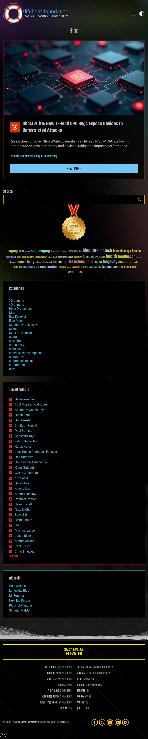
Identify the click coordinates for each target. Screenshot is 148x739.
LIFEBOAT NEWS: (85, 667)
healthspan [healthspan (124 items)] (126, 256)
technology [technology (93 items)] (110, 267)
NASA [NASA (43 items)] (121, 262)
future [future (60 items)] (86, 257)
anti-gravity (16, 345)
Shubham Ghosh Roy (29, 410)
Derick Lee (22, 483)
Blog (74, 31)
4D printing (16, 304)
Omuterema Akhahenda (31, 462)
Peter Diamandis (20, 309)
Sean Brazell (23, 504)
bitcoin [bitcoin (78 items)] (136, 251)
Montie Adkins (24, 541)
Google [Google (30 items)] (102, 257)
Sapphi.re (64, 722)
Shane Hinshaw (25, 494)
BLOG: (79, 679)
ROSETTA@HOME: (49, 702)
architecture (17, 349)
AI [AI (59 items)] (20, 251)
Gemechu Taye (25, 436)
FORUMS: (64, 708)
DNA (12, 313)
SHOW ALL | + (15, 556)
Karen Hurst (23, 446)
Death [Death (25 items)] (55, 257)
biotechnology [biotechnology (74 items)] (122, 251)
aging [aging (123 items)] (13, 251)
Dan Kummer (24, 457)
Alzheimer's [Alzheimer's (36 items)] (27, 251)
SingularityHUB (19, 610)
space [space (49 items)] (84, 267)
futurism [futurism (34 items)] (94, 257)
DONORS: (61, 685)
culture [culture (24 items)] (50, 257)
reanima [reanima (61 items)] (17, 267)
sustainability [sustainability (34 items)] (95, 267)
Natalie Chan (23, 509)
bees (12, 369)
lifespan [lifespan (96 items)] (96, 262)
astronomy (16, 357)
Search (140, 199)
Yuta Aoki (21, 478)
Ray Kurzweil (18, 316)
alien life (15, 341)
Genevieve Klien (25, 399)
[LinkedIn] (110, 722)
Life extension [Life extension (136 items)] (78, 261)
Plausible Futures (21, 605)
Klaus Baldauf (24, 467)
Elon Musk (16, 320)
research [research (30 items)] (62, 267)
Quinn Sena (23, 415)
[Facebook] (95, 722)
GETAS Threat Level (74, 652)
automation (17, 365)
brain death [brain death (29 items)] (21, 257)
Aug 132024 (15, 127)
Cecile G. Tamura (26, 473)
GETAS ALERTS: (84, 673)
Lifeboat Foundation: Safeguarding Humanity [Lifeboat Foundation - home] (64, 13)
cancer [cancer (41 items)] (30, 257)
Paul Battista (23, 431)
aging (13, 337)
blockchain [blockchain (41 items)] (11, 257)
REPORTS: (81, 690)
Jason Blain (23, 536)
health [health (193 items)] (111, 256)
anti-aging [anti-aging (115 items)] (42, 251)
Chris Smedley (24, 551)
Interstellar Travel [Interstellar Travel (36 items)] (43, 262)
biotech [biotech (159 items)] (105, 250)
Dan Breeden (23, 420)
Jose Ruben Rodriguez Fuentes (36, 452)
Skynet (13, 329)
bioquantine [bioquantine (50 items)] (75, 251)
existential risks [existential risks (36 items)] (65, 257)
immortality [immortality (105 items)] (25, 262)
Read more (74, 168)
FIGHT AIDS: (54, 690)
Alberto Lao (22, 488)
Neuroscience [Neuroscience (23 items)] (128, 263)
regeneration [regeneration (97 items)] (49, 267)
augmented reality (21, 361)
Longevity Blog (19, 590)
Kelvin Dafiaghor (26, 441)
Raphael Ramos (25, 499)
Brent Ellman (23, 520)
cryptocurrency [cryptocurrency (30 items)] (41, 257)
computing (51, 156)
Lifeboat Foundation (27, 722)
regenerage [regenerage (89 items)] (31, 267)
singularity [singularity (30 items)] (76, 267)
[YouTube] (118, 722)
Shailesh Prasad (26, 425)
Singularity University (23, 325)
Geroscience (17, 586)
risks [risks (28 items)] (69, 267)
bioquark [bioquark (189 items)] (90, 251)
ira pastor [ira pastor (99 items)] (59, 262)
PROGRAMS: (82, 696)
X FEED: (51, 679)
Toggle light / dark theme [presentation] (141, 13)
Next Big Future (19, 600)
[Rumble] (125, 722)
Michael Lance (25, 530)
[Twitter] (102, 722)
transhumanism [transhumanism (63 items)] (128, 267)
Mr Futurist (16, 595)
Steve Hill (21, 515)
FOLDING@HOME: (50, 696)
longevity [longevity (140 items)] (110, 261)
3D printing (16, 300)
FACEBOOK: (49, 667)
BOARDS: (81, 685)
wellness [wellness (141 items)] (75, 272)
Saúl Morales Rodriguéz (31, 156)
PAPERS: (81, 702)
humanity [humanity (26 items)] (140, 257)
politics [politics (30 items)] (137, 262)
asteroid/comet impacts (25, 353)
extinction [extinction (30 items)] (78, 257)
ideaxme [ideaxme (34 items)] (12, 262)
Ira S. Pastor (23, 546)
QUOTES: (81, 708)
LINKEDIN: (50, 673)
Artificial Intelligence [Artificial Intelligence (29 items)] (59, 251)
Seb (17, 525)
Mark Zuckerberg (20, 333)
